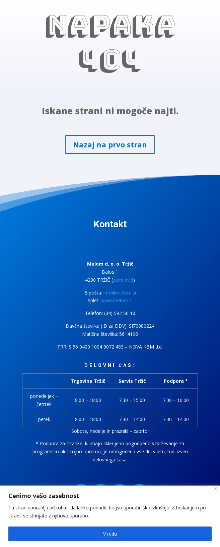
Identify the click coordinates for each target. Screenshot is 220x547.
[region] (110, 516)
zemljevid (123, 280)
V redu (110, 534)
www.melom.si (117, 300)
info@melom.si (119, 292)
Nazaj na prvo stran (110, 144)
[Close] (215, 488)
